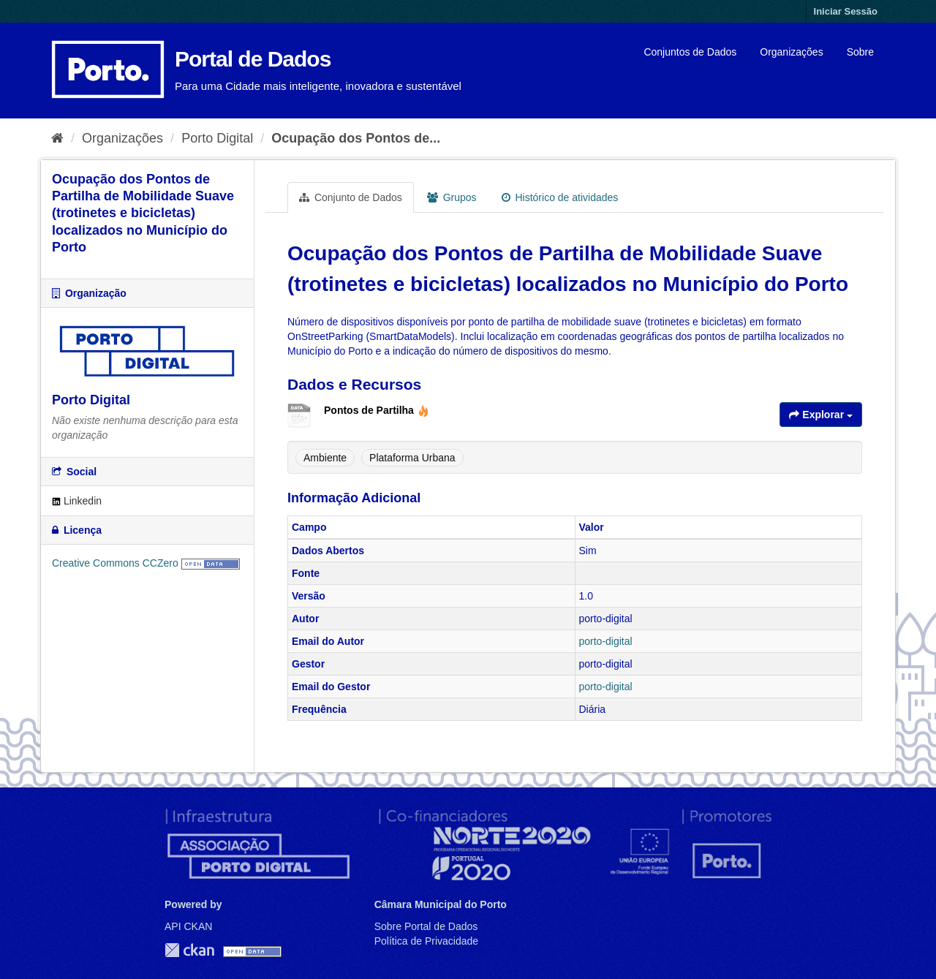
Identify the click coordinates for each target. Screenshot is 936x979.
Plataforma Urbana (412, 458)
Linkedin (77, 501)
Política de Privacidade (426, 941)
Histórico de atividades (560, 197)
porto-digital (606, 641)
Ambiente (325, 458)
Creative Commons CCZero (115, 563)
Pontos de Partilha (376, 410)
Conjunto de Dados (350, 197)
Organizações (791, 52)
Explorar (821, 414)
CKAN (189, 950)
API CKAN (188, 926)
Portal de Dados (253, 59)
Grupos (452, 197)
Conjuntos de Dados (690, 52)
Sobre (860, 52)
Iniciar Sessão (846, 11)
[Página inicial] (57, 138)
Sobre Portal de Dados (426, 926)
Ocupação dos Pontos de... (355, 138)
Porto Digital (217, 138)
